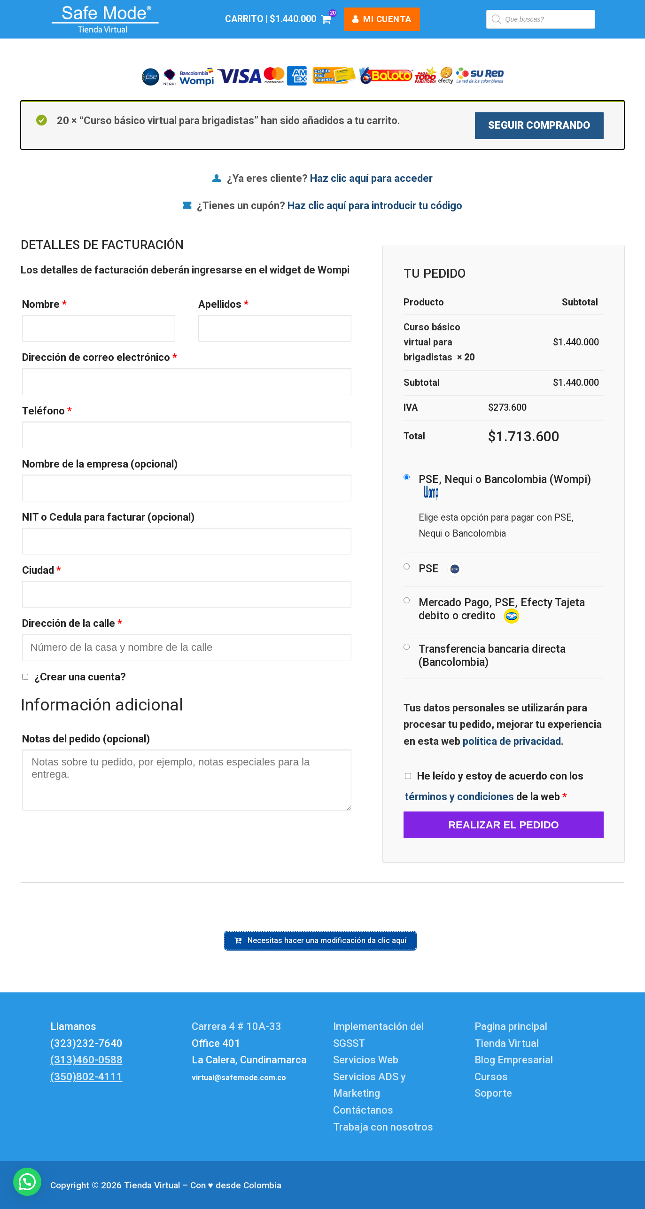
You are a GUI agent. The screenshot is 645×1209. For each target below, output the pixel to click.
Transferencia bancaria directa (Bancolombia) (492, 656)
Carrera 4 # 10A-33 (238, 1026)
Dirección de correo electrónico (99, 357)
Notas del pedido (86, 739)
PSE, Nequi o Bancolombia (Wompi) (505, 486)
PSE (440, 569)
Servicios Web (365, 1060)
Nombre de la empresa (100, 464)
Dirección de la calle (72, 623)
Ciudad (41, 570)
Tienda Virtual (506, 1043)
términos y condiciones (459, 797)
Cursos (491, 1077)
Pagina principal (510, 1026)
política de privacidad (512, 741)
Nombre (44, 304)
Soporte (493, 1093)
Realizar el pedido (503, 825)
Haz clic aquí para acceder (371, 178)
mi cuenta (382, 19)
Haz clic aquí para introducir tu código (375, 205)
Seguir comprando (539, 125)
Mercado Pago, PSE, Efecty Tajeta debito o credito (502, 610)
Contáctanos (363, 1110)
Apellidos (223, 304)
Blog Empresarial (513, 1060)
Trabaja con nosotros (383, 1127)
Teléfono (47, 411)
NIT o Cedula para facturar (108, 517)
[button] (27, 1182)
